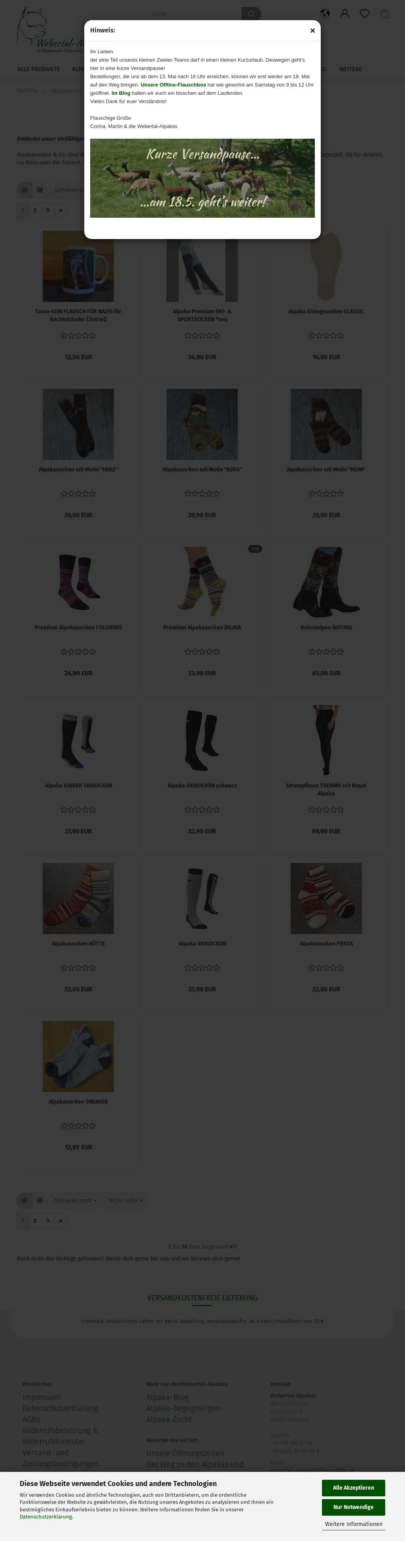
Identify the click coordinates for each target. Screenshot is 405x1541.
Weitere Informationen (353, 1524)
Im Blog (121, 93)
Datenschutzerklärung (46, 1517)
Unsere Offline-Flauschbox (173, 85)
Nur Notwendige (353, 1507)
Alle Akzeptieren (353, 1487)
